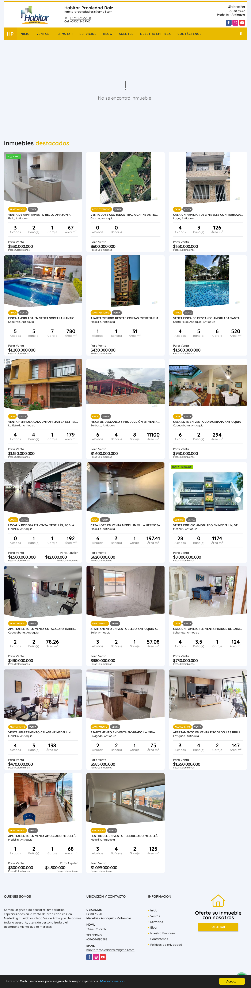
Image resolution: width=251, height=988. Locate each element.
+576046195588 (80, 18)
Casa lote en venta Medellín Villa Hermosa (125, 525)
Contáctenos (190, 34)
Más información (112, 981)
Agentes (126, 34)
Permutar (64, 34)
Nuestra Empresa (155, 34)
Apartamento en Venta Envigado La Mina (123, 732)
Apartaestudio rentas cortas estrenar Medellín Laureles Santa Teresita (125, 318)
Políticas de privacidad (166, 945)
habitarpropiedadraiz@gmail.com (88, 12)
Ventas (43, 34)
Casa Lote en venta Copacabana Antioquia (207, 421)
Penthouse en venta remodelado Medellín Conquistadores (125, 836)
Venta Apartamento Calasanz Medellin (39, 732)
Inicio (25, 34)
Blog (107, 34)
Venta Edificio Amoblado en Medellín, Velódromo (208, 525)
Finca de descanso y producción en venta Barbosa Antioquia (125, 421)
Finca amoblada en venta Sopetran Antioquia (43, 318)
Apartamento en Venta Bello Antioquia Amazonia (125, 629)
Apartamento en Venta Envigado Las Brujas (208, 732)
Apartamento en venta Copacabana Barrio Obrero (43, 629)
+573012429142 (80, 21)
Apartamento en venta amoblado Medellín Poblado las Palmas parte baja (43, 836)
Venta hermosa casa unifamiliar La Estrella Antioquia (43, 421)
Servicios (88, 34)
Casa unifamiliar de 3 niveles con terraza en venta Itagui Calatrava (208, 214)
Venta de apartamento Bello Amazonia (39, 214)
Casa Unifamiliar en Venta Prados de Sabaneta (208, 629)
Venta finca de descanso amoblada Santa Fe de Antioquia (208, 318)
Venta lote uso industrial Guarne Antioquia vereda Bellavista (125, 214)
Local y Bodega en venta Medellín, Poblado (43, 525)
